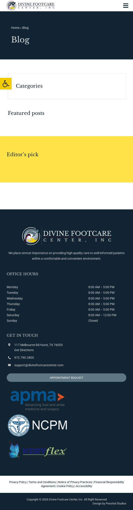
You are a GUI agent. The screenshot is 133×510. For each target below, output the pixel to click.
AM (97, 292)
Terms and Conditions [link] (42, 482)
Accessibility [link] (84, 486)
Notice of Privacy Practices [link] (75, 482)
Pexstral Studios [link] (116, 503)
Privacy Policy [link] (18, 482)
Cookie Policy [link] (65, 486)
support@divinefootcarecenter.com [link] (38, 365)
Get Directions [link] (24, 350)
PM (112, 292)
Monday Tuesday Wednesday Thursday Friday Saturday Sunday (15, 303)
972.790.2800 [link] (24, 357)
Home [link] (15, 28)
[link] (6, 83)
